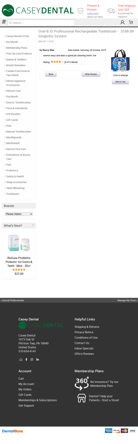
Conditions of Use (86, 338)
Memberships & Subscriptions (38, 400)
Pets (8, 164)
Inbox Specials (84, 348)
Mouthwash (13, 143)
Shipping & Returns (87, 327)
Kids (8, 125)
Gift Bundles (13, 114)
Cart (21, 379)
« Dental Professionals (12, 300)
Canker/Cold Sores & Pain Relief (18, 73)
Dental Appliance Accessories (16, 82)
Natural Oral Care (16, 149)
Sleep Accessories (16, 182)
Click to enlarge (120, 74)
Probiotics (12, 170)
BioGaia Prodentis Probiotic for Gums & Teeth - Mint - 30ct (19, 262)
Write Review (91, 74)
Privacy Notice (84, 332)
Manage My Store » (128, 300)
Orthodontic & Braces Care (18, 156)
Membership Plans (16, 47)
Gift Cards (12, 120)
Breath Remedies (15, 65)
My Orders (25, 389)
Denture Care (13, 90)
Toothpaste (12, 193)
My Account (26, 384)
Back (51, 74)
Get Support (26, 405)
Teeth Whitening (15, 188)
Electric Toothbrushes (18, 102)
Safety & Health (15, 176)
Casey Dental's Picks (17, 36)
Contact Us (82, 343)
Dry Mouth (12, 42)
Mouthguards (14, 137)
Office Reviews (84, 354)
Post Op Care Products (19, 53)
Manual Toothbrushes (18, 131)
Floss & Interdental (16, 108)
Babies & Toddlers (16, 59)
